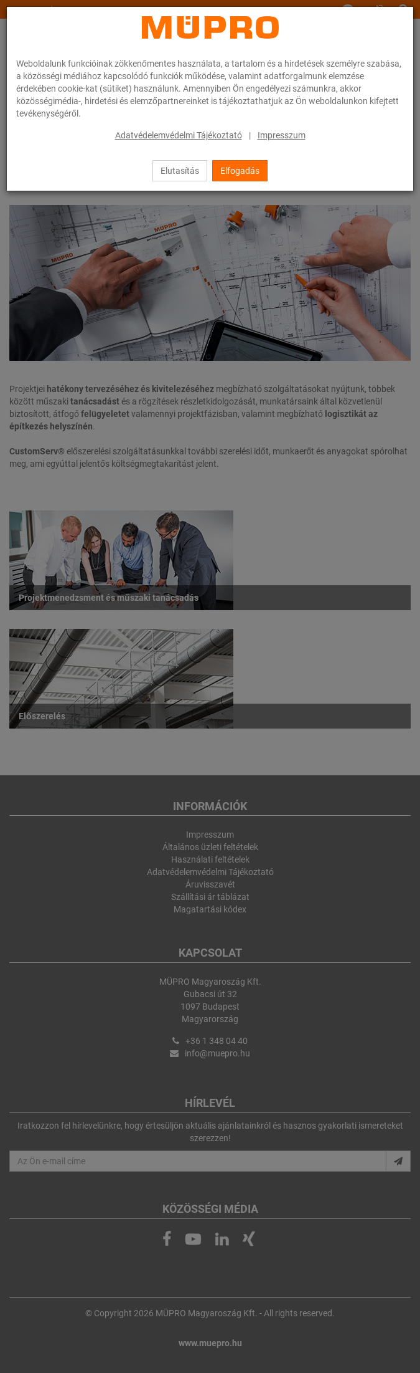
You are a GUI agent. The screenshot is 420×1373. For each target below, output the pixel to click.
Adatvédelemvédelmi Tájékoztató (178, 135)
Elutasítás (180, 171)
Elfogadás (239, 171)
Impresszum (282, 135)
